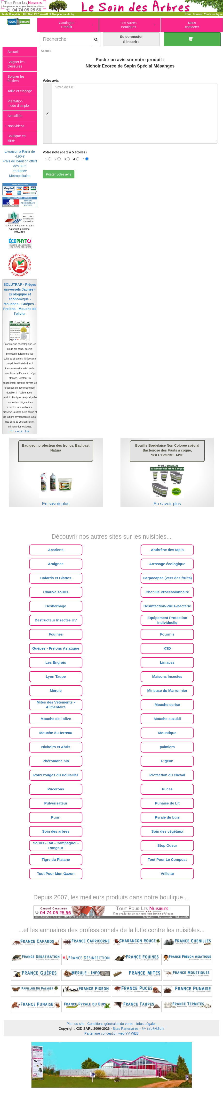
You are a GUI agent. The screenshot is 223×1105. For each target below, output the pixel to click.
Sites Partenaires (126, 1028)
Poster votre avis (58, 174)
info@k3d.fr (156, 1028)
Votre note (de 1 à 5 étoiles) (65, 152)
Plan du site (75, 1024)
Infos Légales (146, 1024)
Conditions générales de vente (110, 1024)
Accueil (46, 51)
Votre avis (51, 81)
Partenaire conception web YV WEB (111, 1033)
